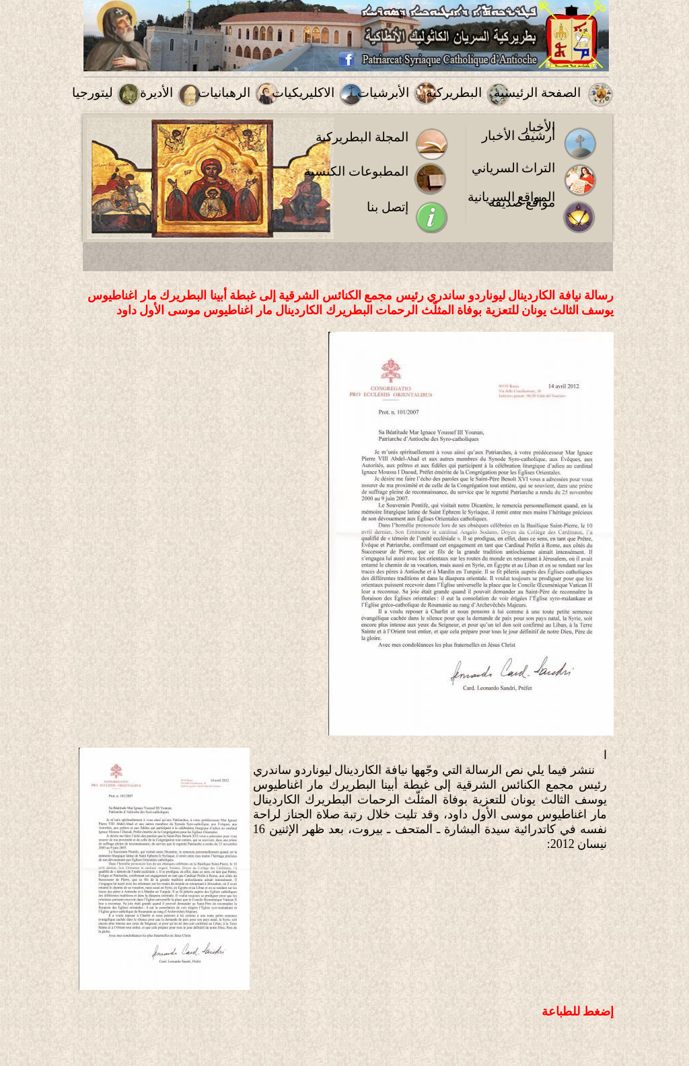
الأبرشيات (383, 92)
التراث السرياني (514, 168)
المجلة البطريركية (362, 137)
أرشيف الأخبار (519, 136)
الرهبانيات (224, 92)
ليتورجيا (92, 92)
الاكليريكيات (303, 92)
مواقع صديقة (522, 202)
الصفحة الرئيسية (537, 92)
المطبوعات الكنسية (356, 171)
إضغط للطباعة (578, 1011)
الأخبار (538, 127)
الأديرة (156, 92)
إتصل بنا (387, 207)
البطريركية (454, 92)
